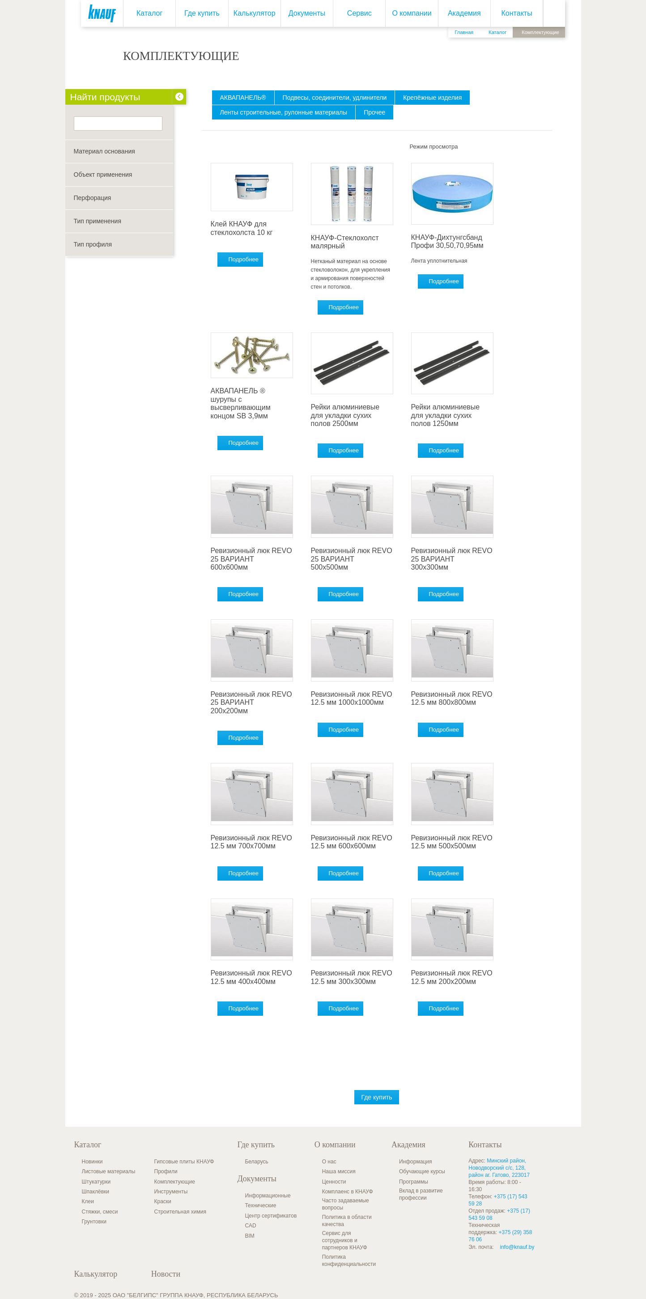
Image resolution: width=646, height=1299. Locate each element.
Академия (464, 13)
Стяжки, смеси (100, 1212)
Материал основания (104, 151)
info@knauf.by (517, 1247)
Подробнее (244, 259)
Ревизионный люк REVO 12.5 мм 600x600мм (351, 842)
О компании (411, 13)
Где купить (202, 13)
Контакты (517, 13)
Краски (162, 1201)
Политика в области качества (347, 1220)
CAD (250, 1225)
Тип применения (97, 221)
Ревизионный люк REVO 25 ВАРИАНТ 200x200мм (251, 702)
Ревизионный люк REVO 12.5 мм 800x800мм (452, 698)
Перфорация (92, 197)
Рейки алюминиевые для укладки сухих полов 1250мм (445, 415)
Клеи (88, 1201)
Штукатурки (96, 1182)
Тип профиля (93, 244)
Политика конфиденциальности (349, 1260)
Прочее (374, 112)
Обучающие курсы (422, 1171)
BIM (249, 1236)
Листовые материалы (109, 1171)
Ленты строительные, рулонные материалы (284, 112)
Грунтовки (94, 1221)
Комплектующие (174, 1182)
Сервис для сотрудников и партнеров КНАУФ (344, 1240)
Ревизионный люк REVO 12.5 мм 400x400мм (251, 977)
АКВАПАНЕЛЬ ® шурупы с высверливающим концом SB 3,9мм (241, 403)
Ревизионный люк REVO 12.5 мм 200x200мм (452, 977)
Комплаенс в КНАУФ (347, 1191)
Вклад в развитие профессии (421, 1194)
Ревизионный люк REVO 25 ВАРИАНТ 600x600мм (251, 559)
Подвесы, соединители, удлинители (335, 97)
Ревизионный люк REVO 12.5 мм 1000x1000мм (351, 698)
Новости (165, 1273)
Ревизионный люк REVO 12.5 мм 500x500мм (452, 842)
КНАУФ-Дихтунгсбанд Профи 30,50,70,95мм (447, 241)
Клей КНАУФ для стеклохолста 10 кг (242, 228)
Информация (415, 1161)
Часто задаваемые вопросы (345, 1204)
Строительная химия (180, 1212)
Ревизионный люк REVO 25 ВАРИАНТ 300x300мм (452, 559)
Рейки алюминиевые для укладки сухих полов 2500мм (345, 415)
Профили (166, 1171)
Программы (413, 1182)
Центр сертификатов (271, 1216)
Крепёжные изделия (432, 97)
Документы (307, 13)
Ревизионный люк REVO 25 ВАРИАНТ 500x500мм (351, 559)
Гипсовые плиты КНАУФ (184, 1161)
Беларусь (256, 1161)
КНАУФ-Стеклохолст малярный (345, 242)
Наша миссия (339, 1171)
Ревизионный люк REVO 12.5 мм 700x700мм (251, 842)
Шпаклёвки (96, 1191)
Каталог (149, 13)
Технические (260, 1205)
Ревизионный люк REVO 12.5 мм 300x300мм (351, 977)
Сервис (359, 13)
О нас (329, 1161)
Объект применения (103, 174)
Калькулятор (255, 13)
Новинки (92, 1161)
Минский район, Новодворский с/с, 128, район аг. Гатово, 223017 (499, 1168)
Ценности (334, 1182)
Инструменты (171, 1191)
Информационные (267, 1196)
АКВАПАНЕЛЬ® (243, 97)
